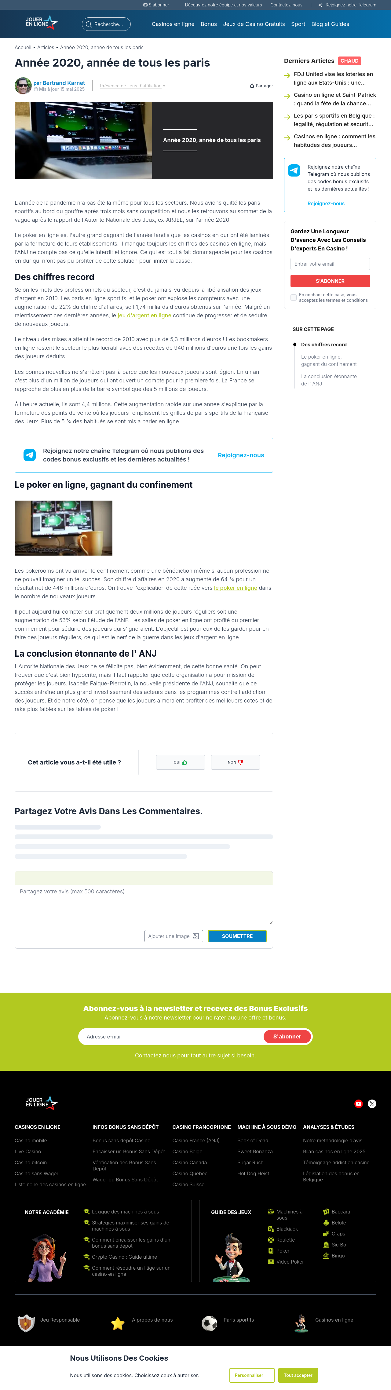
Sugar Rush (250, 1162)
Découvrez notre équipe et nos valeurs (223, 4)
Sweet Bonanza (255, 1151)
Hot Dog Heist (253, 1173)
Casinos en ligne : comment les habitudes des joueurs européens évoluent (334, 145)
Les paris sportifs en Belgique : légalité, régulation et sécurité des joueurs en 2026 (334, 124)
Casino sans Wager (36, 1173)
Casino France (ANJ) (196, 1140)
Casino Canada (190, 1162)
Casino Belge (188, 1151)
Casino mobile (31, 1140)
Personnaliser (252, 1375)
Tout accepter (298, 1375)
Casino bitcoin (31, 1162)
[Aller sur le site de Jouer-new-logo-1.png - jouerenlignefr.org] (42, 23)
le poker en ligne (236, 588)
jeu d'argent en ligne (144, 315)
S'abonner (159, 5)
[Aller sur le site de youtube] (358, 1103)
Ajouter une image (173, 936)
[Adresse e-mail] (169, 1036)
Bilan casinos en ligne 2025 (334, 1151)
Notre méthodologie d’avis (332, 1140)
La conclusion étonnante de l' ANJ (329, 380)
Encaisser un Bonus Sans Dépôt (129, 1151)
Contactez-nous (286, 4)
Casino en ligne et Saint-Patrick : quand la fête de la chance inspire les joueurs (335, 103)
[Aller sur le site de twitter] (372, 1103)
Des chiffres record (324, 344)
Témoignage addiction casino (336, 1162)
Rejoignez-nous (241, 455)
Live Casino (28, 1151)
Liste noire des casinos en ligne (50, 1184)
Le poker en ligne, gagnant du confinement (329, 360)
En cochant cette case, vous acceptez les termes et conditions (333, 297)
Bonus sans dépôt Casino (121, 1140)
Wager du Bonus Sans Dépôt (125, 1180)
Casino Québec (190, 1173)
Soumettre (237, 936)
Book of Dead (252, 1140)
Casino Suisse (189, 1184)
